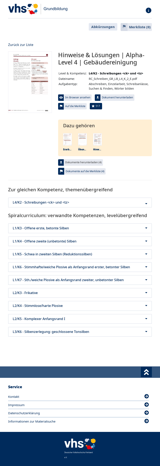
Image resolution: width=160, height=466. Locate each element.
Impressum (78, 405)
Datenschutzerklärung (78, 413)
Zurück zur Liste (20, 44)
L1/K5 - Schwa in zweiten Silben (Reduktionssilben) (80, 254)
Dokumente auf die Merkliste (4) (85, 171)
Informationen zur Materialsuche (78, 421)
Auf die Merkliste (75, 106)
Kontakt (78, 396)
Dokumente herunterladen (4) (83, 162)
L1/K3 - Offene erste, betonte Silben (80, 228)
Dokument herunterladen (117, 97)
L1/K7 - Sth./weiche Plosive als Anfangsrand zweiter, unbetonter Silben (80, 280)
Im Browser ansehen (77, 97)
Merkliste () (140, 27)
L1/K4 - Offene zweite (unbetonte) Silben (80, 241)
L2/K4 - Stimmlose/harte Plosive (80, 306)
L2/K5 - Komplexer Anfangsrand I (80, 319)
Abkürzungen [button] (103, 27)
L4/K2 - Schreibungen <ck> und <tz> (80, 202)
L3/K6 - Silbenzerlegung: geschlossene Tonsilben (80, 332)
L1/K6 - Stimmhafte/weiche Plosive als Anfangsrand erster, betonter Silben (80, 267)
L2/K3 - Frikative (80, 293)
